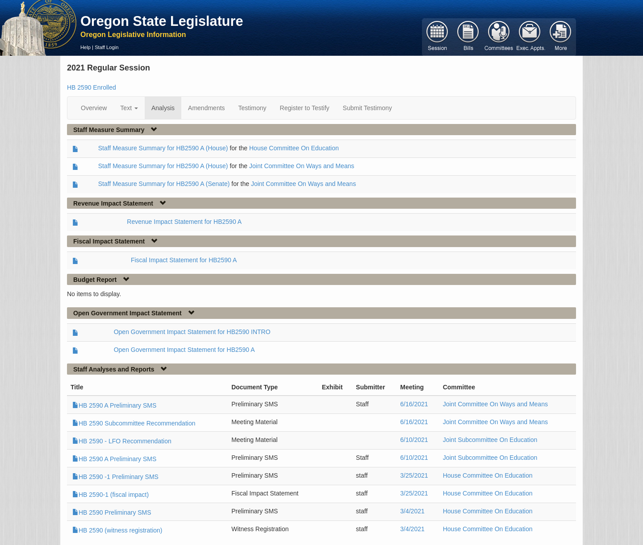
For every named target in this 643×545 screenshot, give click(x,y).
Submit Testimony (367, 107)
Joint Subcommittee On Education (490, 439)
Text (129, 107)
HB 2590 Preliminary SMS (111, 512)
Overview (94, 107)
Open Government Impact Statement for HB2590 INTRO (192, 331)
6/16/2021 (414, 404)
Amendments (206, 107)
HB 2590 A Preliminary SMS (114, 405)
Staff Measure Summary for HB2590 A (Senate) (164, 183)
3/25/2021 (414, 475)
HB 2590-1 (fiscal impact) (110, 494)
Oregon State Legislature (161, 21)
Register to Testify (305, 107)
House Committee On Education (294, 148)
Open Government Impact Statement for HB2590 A (184, 349)
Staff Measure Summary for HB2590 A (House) (163, 148)
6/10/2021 (414, 439)
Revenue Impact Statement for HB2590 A (184, 221)
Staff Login (106, 47)
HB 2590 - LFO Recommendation (121, 441)
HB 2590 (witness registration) (117, 530)
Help (85, 47)
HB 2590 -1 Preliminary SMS (115, 476)
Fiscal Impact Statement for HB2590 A (184, 260)
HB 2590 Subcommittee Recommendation (133, 423)
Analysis (163, 107)
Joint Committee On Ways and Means (301, 165)
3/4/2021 (412, 511)
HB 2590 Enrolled (91, 87)
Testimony (252, 107)
